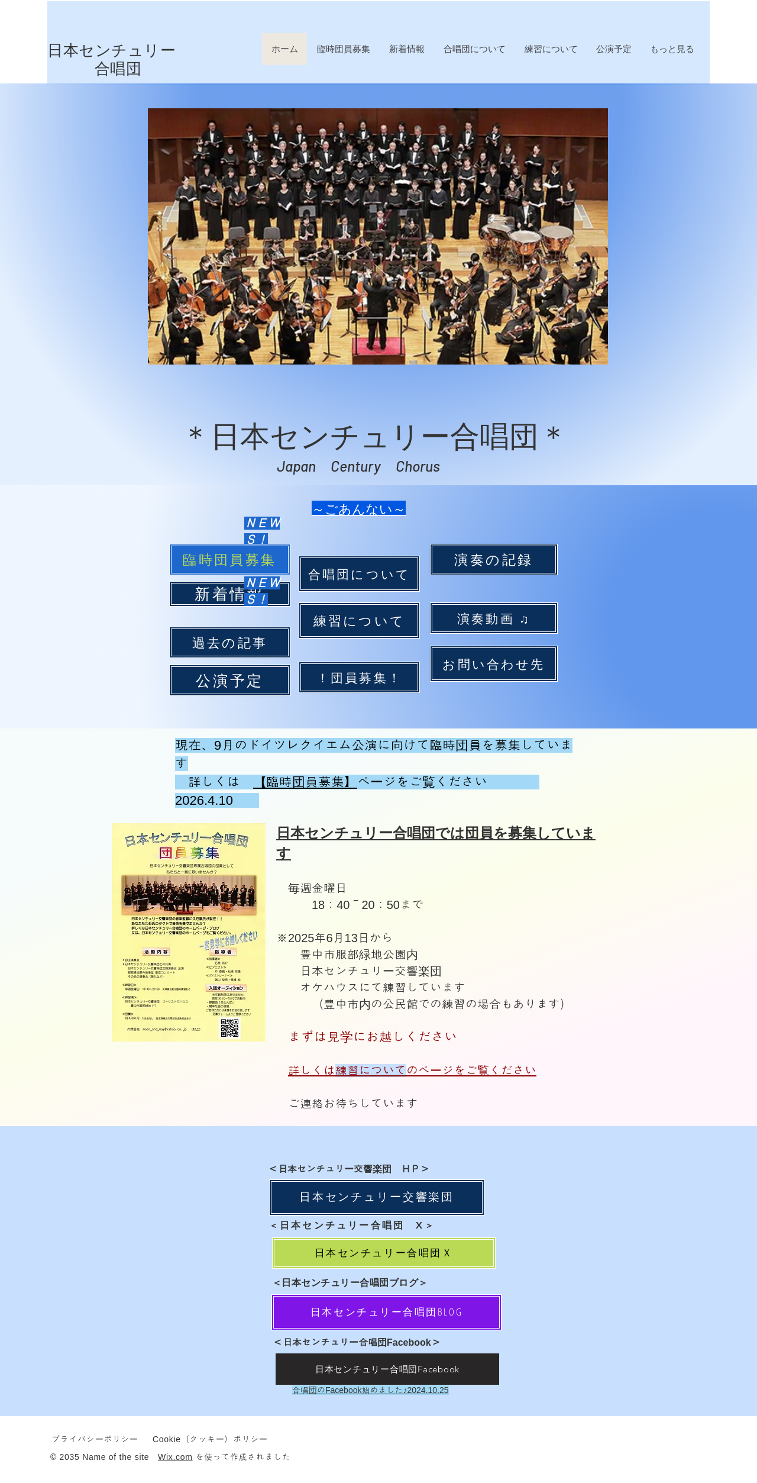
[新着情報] (229, 594)
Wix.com (175, 1457)
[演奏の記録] (494, 559)
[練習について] (359, 620)
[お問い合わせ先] (494, 664)
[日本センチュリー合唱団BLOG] (386, 1312)
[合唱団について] (359, 574)
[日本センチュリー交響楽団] (376, 1197)
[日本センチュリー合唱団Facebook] (387, 1369)
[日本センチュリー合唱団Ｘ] (384, 1253)
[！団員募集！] (359, 677)
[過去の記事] (229, 642)
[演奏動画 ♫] (494, 618)
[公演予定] (229, 680)
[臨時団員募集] (229, 559)
